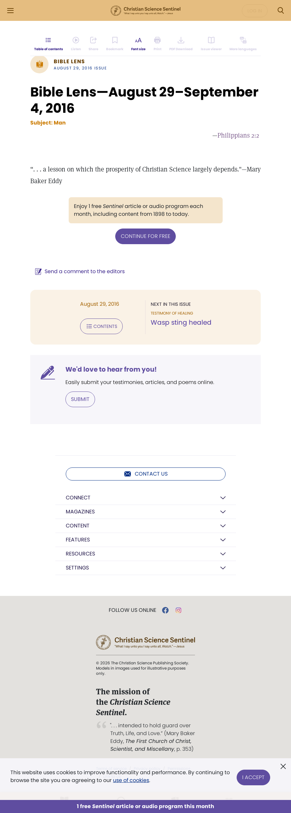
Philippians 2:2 (238, 135)
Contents (101, 326)
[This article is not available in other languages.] (243, 44)
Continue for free (145, 236)
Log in (254, 10)
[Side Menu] (10, 11)
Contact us (146, 474)
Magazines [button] (80, 511)
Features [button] (78, 539)
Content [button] (78, 525)
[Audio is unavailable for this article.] (76, 44)
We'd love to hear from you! (111, 369)
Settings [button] (77, 567)
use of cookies (131, 780)
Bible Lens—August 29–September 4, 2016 (144, 100)
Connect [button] (78, 497)
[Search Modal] (280, 11)
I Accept (253, 776)
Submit (80, 399)
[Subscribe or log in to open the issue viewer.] (211, 44)
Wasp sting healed (181, 322)
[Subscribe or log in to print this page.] (158, 44)
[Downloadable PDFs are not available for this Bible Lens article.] (181, 44)
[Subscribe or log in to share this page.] (94, 44)
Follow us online (132, 610)
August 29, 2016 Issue (80, 68)
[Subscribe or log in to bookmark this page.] (115, 44)
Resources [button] (80, 553)
